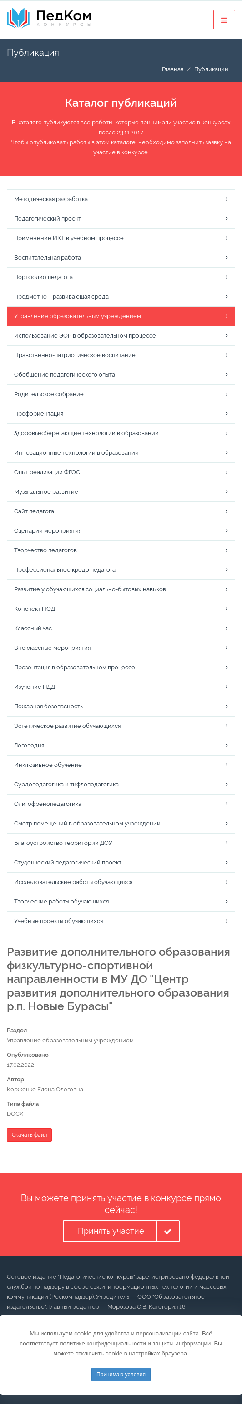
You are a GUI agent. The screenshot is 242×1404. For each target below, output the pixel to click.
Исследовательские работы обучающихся (73, 882)
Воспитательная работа (47, 257)
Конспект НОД (34, 608)
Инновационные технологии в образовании (76, 452)
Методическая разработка (51, 199)
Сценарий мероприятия (47, 530)
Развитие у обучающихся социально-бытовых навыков (90, 589)
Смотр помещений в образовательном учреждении (87, 823)
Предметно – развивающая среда (61, 296)
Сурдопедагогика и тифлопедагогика (66, 784)
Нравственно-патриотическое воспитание (75, 355)
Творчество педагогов (45, 550)
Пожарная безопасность (48, 706)
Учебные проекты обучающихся (58, 921)
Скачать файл (29, 1135)
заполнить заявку (199, 142)
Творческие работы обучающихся (61, 901)
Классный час (33, 628)
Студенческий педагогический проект (67, 862)
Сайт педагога (34, 511)
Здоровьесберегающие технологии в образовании (86, 433)
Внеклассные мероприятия (52, 647)
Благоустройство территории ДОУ (63, 842)
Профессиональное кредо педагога (65, 569)
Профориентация (38, 413)
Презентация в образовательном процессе (74, 667)
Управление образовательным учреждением (77, 316)
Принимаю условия (121, 1374)
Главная (172, 69)
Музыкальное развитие (46, 491)
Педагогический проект (47, 218)
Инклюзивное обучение (48, 764)
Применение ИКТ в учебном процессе (69, 238)
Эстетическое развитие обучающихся (67, 725)
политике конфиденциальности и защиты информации (135, 1343)
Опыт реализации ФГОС (47, 472)
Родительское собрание (49, 394)
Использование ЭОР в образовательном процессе (85, 335)
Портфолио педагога (43, 277)
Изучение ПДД (34, 686)
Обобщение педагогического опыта (64, 374)
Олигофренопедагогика (47, 803)
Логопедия (29, 745)
